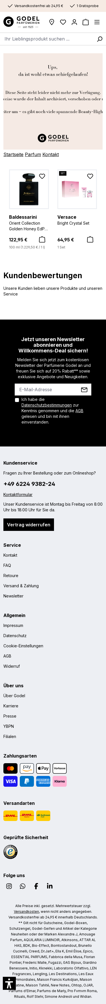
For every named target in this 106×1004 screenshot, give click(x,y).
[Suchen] (99, 39)
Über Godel (14, 695)
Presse (9, 716)
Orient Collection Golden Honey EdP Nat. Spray (29, 223)
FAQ (7, 565)
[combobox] (46, 39)
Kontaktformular (18, 494)
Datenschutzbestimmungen (46, 405)
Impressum (13, 625)
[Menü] (97, 22)
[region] (53, 209)
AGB (79, 410)
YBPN (8, 726)
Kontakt (50, 154)
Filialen (9, 736)
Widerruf (11, 666)
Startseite (13, 154)
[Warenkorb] (85, 22)
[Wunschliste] (63, 22)
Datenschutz (15, 635)
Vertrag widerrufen (28, 524)
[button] (9, 983)
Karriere (10, 705)
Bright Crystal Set (77, 220)
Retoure (10, 575)
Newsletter (13, 596)
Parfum (33, 154)
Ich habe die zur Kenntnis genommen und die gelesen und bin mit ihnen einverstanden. (52, 410)
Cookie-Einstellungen (23, 645)
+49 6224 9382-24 (29, 483)
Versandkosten (26, 911)
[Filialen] (51, 22)
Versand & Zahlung (21, 585)
